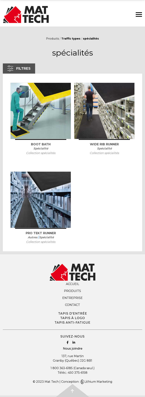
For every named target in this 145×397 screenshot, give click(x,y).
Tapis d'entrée (72, 313)
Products (52, 38)
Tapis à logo (72, 318)
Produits (72, 291)
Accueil (72, 284)
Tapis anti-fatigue (72, 322)
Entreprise (72, 298)
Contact (72, 305)
